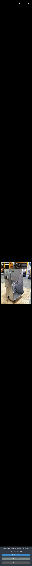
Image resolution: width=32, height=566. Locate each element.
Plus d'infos (16, 559)
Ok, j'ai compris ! (16, 555)
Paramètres (16, 563)
